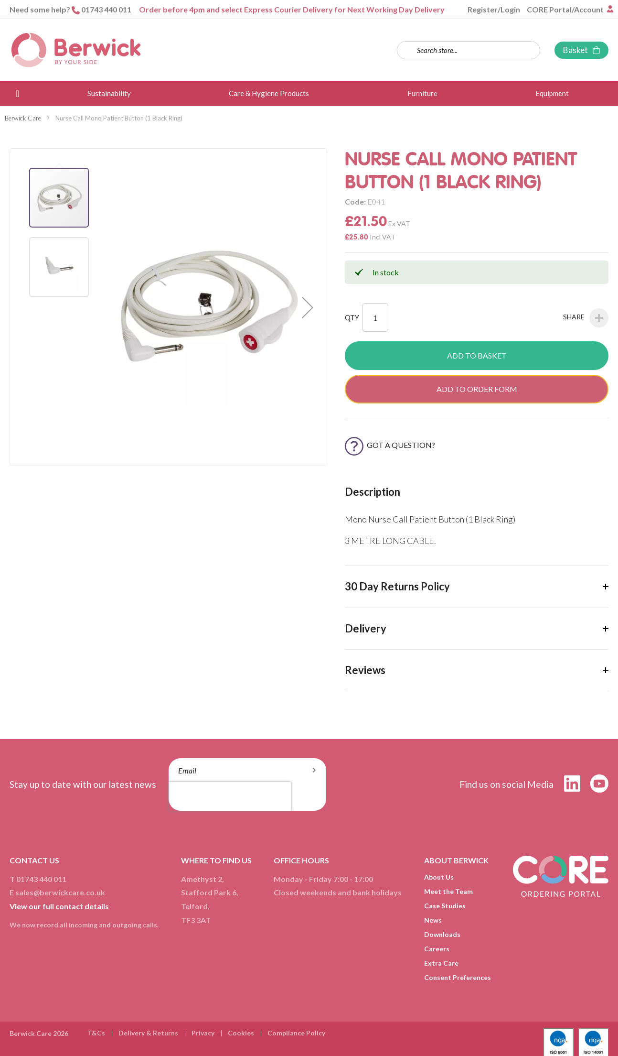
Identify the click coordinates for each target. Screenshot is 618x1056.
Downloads (442, 934)
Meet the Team (448, 891)
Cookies (241, 1033)
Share (585, 317)
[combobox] (468, 50)
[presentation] (230, 796)
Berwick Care (23, 118)
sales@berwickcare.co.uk (60, 892)
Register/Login (494, 9)
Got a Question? (390, 444)
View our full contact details (59, 906)
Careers (436, 949)
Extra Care (441, 963)
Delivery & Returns (148, 1033)
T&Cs (96, 1033)
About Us (439, 877)
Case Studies (445, 906)
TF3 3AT (196, 920)
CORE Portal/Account (566, 9)
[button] (307, 307)
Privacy (203, 1033)
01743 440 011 (106, 9)
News (433, 920)
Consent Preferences (457, 977)
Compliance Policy (296, 1033)
